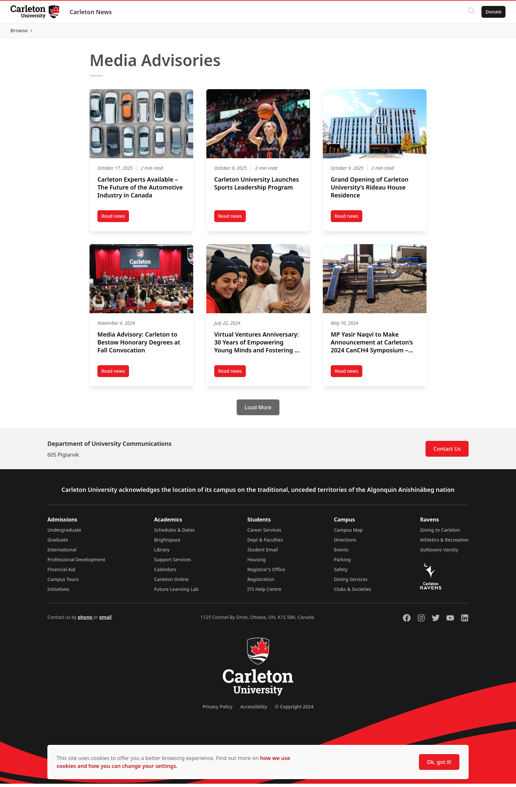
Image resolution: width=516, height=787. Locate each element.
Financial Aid (61, 573)
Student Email (262, 553)
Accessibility (253, 710)
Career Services (264, 533)
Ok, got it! (439, 762)
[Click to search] (471, 12)
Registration (260, 582)
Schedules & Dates (174, 533)
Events (341, 553)
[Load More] (258, 411)
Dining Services (351, 582)
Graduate (57, 543)
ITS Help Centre (264, 592)
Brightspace (167, 543)
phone (85, 620)
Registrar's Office (266, 573)
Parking (342, 563)
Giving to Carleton (440, 533)
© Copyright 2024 (294, 710)
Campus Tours (63, 582)
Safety (341, 573)
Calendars (165, 573)
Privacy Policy (217, 710)
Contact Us (447, 452)
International (61, 553)
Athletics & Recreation (444, 543)
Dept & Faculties (265, 543)
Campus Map (348, 533)
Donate (493, 12)
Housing (256, 563)
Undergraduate (64, 533)
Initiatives (58, 592)
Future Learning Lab (176, 592)
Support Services (172, 563)
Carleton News (91, 12)
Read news (115, 220)
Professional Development (76, 563)
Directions (345, 543)
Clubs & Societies (352, 592)
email (105, 620)
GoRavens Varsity (439, 553)
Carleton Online (171, 582)
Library (161, 553)
